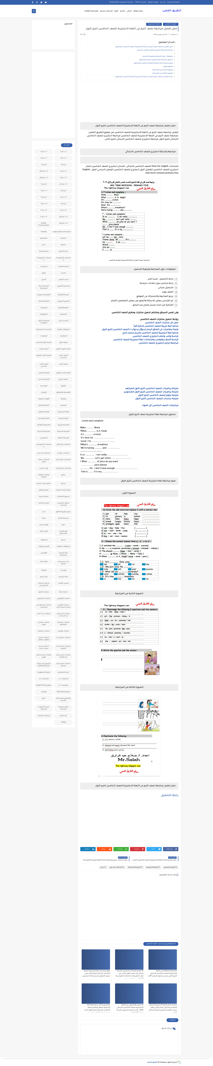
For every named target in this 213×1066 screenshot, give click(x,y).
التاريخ (43, 280)
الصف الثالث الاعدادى (63, 357)
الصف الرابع (63, 379)
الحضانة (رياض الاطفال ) (43, 322)
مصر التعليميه (63, 672)
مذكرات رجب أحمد (43, 614)
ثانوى (116, 11)
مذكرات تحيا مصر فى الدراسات (63, 615)
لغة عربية (44, 577)
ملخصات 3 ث (63, 685)
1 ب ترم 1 (63, 152)
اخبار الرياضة (43, 251)
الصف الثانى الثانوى (63, 373)
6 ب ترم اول (63, 223)
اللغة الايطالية (43, 412)
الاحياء (63, 273)
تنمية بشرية (43, 497)
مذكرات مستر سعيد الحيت (44, 647)
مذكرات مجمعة (44, 631)
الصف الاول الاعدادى (43, 342)
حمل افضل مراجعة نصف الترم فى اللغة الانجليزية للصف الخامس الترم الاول (144, 47)
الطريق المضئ (171, 10)
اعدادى (122, 11)
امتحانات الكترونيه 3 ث (43, 446)
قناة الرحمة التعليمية (63, 554)
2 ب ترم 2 (63, 171)
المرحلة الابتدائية (135, 867)
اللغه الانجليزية (63, 425)
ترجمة (63, 484)
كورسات (63, 570)
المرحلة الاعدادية (43, 431)
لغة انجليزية (63, 577)
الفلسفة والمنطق (63, 392)
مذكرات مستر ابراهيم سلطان (43, 639)
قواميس (43, 553)
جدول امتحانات (43, 503)
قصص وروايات (43, 546)
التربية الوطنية (63, 295)
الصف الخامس (170, 24)
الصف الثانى (63, 364)
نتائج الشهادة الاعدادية (63, 708)
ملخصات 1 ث (63, 679)
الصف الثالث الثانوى (43, 356)
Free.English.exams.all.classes (62, 232)
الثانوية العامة (43, 301)
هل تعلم (63, 716)
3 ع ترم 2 (44, 197)
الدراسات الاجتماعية (43, 329)
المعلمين (44, 438)
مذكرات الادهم (43, 592)
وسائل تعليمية (44, 716)
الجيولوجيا (44, 314)
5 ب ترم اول (63, 217)
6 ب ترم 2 (43, 217)
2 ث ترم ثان (63, 184)
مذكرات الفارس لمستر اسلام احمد (63, 606)
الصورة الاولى (168, 67)
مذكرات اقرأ (63, 592)
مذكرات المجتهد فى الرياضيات (43, 606)
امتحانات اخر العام (63, 444)
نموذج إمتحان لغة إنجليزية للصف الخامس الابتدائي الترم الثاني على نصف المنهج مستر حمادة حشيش (96, 973)
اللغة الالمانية (43, 405)
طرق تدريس (43, 525)
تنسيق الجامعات (63, 497)
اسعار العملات (63, 267)
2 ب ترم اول (44, 171)
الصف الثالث (43, 349)
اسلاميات (43, 267)
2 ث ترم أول (44, 178)
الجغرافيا (63, 314)
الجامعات (43, 308)
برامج (63, 475)
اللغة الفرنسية (43, 418)
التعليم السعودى (43, 295)
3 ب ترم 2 (63, 197)
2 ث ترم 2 (63, 178)
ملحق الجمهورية (43, 672)
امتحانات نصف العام (43, 461)
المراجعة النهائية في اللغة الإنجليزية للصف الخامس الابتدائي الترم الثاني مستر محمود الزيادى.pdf (163, 973)
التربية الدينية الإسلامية (44, 287)
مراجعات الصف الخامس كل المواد (160, 405)
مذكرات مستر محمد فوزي (43, 656)
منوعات (44, 692)
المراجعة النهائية (91, 11)
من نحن (162, 2)
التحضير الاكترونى (63, 286)
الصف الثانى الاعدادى (43, 365)
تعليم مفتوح (44, 490)
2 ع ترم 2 (63, 191)
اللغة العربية (63, 418)
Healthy (44, 232)
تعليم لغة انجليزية (63, 490)
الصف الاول (63, 342)
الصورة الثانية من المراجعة (162, 70)
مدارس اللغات (63, 583)
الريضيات (43, 336)
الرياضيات (63, 336)
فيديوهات (43, 540)
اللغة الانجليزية (154, 24)
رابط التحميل (169, 795)
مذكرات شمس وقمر (43, 624)
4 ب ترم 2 (63, 210)
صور (63, 525)
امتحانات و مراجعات (63, 468)
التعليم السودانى (63, 301)
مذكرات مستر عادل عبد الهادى (63, 656)
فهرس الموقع (153, 2)
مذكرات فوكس (63, 631)
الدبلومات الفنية (63, 329)
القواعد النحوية (43, 399)
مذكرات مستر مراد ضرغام (63, 665)
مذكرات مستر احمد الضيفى (63, 647)
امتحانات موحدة (63, 453)
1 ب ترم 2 (43, 152)
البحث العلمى (63, 280)
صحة (44, 518)
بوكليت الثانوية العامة (43, 476)
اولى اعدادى (44, 468)
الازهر (44, 273)
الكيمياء (63, 405)
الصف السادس (44, 379)
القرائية (63, 399)
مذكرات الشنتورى (43, 599)
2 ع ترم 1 (44, 184)
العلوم (63, 386)
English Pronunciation (43, 224)
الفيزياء (44, 392)
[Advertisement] (129, 101)
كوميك (43, 570)
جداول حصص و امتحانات (63, 504)
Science (63, 238)
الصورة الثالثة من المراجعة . (162, 73)
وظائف (63, 722)
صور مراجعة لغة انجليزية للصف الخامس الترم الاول (153, 63)
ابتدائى (129, 11)
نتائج (44, 698)
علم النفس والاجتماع (63, 532)
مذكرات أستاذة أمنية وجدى (43, 584)
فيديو (63, 540)
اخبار (43, 245)
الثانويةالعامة (63, 308)
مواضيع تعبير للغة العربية (63, 699)
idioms (63, 245)
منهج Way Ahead (63, 692)
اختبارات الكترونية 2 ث (63, 259)
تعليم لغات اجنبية (44, 484)
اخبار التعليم (63, 251)
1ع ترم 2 (44, 165)
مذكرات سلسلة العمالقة (63, 624)
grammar (43, 238)
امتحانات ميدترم (106, 11)
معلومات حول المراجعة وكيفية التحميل (157, 56)
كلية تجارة (44, 562)
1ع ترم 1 (63, 165)
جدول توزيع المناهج (63, 512)
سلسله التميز (63, 518)
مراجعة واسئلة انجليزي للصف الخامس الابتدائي (154, 50)
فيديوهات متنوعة (63, 546)
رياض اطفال (138, 11)
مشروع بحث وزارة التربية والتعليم (44, 665)
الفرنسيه (43, 386)
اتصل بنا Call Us (140, 2)
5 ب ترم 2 (43, 210)
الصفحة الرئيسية (173, 2)
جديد (103, 867)
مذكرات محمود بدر (63, 638)
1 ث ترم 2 (43, 158)
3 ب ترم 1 (43, 191)
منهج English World (43, 685)
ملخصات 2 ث (44, 679)
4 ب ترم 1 (43, 204)
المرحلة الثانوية (63, 438)
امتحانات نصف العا (63, 460)
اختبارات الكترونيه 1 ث (44, 259)
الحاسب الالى (63, 321)
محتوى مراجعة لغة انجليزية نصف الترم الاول (156, 60)
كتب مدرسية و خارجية (63, 563)
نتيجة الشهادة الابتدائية (43, 708)
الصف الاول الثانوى (63, 349)
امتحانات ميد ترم (117, 867)
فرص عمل (44, 531)
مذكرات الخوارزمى (63, 599)
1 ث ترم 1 (63, 158)
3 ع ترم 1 (63, 204)
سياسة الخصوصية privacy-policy (121, 2)
